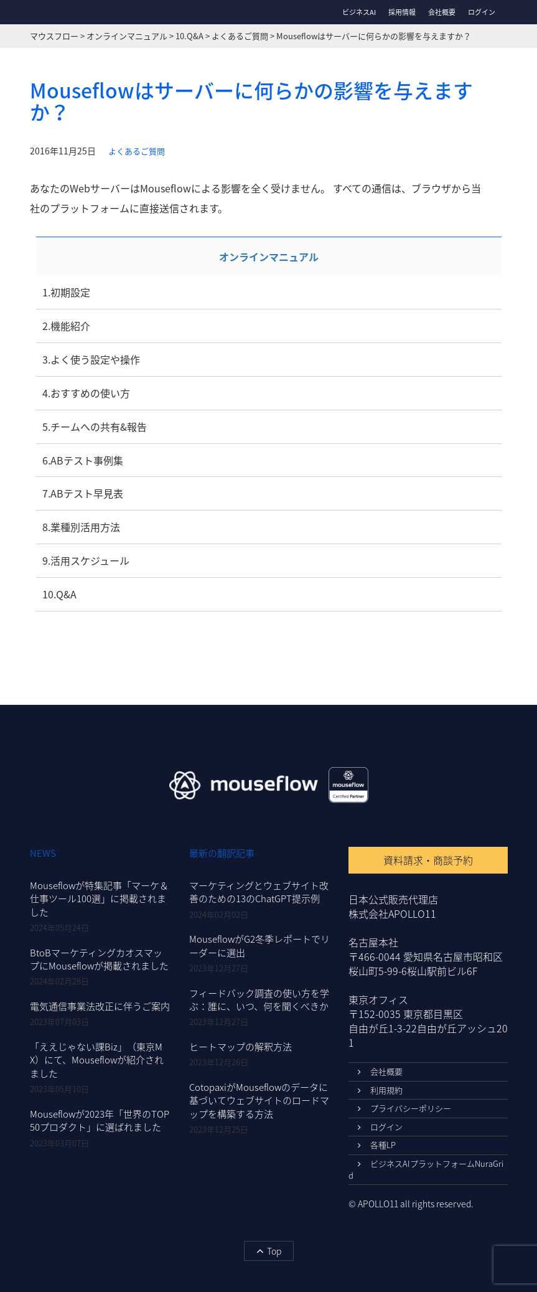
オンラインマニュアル (269, 256)
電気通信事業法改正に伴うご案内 (100, 1006)
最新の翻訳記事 (221, 853)
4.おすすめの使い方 (86, 392)
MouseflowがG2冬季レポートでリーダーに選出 (259, 945)
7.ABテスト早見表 (82, 493)
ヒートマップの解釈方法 (240, 1047)
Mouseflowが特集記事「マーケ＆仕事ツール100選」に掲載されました (99, 899)
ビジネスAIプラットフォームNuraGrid (425, 1169)
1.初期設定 (66, 292)
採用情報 (402, 12)
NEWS (43, 853)
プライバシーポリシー (404, 1108)
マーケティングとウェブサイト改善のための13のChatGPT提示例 (259, 892)
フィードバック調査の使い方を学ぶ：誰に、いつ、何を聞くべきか (259, 999)
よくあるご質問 (136, 151)
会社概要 (441, 12)
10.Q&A (59, 594)
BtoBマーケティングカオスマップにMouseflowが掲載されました (99, 959)
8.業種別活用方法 (81, 526)
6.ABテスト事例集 (82, 460)
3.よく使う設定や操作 (91, 359)
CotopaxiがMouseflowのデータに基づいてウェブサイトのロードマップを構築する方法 (259, 1100)
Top (268, 1251)
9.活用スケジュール (85, 560)
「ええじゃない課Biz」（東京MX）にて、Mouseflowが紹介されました (97, 1060)
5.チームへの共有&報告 (94, 426)
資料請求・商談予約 (428, 859)
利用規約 (380, 1090)
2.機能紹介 (66, 325)
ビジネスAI (359, 12)
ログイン (481, 12)
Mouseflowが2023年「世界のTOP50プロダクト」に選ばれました (99, 1120)
